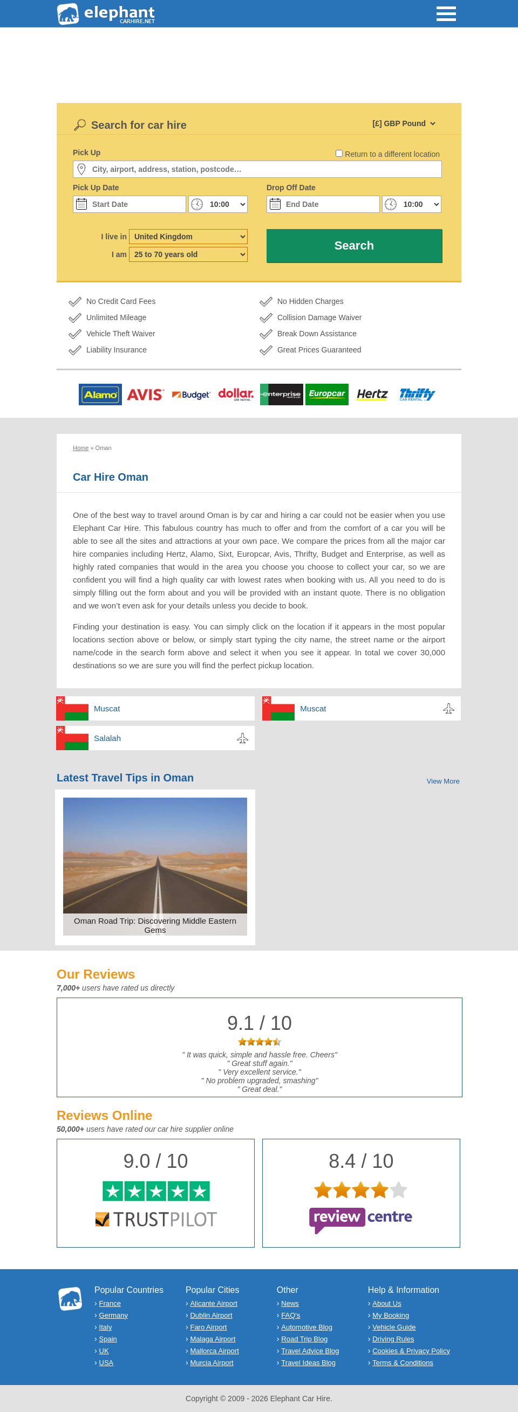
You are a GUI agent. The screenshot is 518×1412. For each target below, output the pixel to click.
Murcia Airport (211, 1363)
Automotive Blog (306, 1327)
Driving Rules (393, 1339)
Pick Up (86, 152)
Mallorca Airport (214, 1351)
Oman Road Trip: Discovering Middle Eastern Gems (155, 925)
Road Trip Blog (304, 1339)
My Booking (390, 1315)
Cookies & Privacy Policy (411, 1351)
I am (119, 254)
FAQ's (290, 1315)
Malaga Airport (212, 1339)
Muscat (107, 708)
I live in (114, 236)
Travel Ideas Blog (308, 1363)
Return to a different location (392, 154)
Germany (113, 1315)
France (110, 1303)
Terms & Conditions (402, 1363)
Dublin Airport (211, 1315)
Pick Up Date (96, 187)
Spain (108, 1339)
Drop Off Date (291, 187)
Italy (105, 1327)
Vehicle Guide (393, 1327)
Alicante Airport (213, 1303)
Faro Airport (208, 1327)
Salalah (107, 738)
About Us (386, 1303)
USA (106, 1363)
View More (443, 781)
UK (104, 1351)
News (290, 1303)
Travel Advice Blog (310, 1351)
